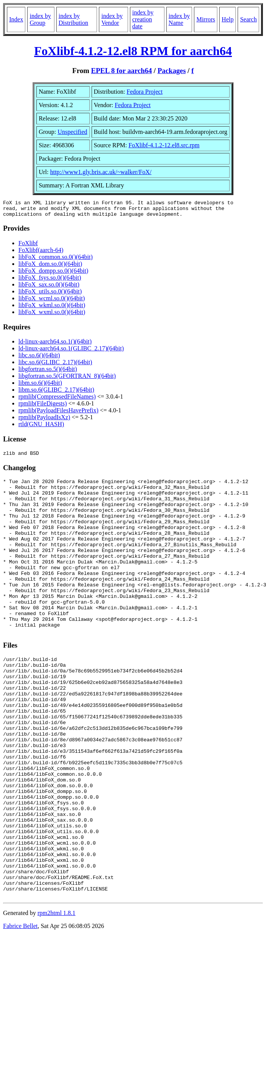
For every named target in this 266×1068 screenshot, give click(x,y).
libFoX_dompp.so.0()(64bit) (53, 274)
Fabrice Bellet (20, 1009)
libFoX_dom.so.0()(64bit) (50, 267)
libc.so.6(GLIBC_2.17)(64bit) (55, 365)
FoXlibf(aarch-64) (40, 253)
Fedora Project (144, 91)
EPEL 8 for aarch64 (121, 71)
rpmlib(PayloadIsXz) (44, 420)
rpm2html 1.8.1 (57, 996)
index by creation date (143, 19)
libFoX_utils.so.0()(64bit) (50, 294)
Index (16, 19)
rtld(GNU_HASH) (41, 427)
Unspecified (72, 132)
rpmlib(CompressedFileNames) (57, 400)
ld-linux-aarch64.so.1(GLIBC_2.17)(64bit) (71, 351)
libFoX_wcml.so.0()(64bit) (51, 301)
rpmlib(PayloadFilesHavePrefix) (58, 413)
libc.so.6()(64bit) (39, 358)
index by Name (179, 19)
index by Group (40, 19)
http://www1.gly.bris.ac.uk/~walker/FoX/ (100, 172)
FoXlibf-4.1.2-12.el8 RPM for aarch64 (133, 51)
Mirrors (205, 19)
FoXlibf (28, 246)
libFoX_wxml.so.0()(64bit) (51, 315)
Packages (172, 71)
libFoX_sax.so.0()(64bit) (48, 288)
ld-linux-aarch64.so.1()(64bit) (55, 345)
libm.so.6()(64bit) (40, 386)
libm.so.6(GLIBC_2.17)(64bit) (56, 393)
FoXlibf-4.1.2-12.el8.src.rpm (163, 145)
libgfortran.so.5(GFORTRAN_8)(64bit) (67, 379)
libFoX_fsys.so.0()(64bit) (49, 281)
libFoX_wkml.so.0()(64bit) (51, 308)
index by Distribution (73, 19)
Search (248, 19)
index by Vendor (112, 19)
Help (227, 19)
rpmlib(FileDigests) (42, 407)
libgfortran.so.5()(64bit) (47, 372)
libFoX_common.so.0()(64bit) (55, 260)
